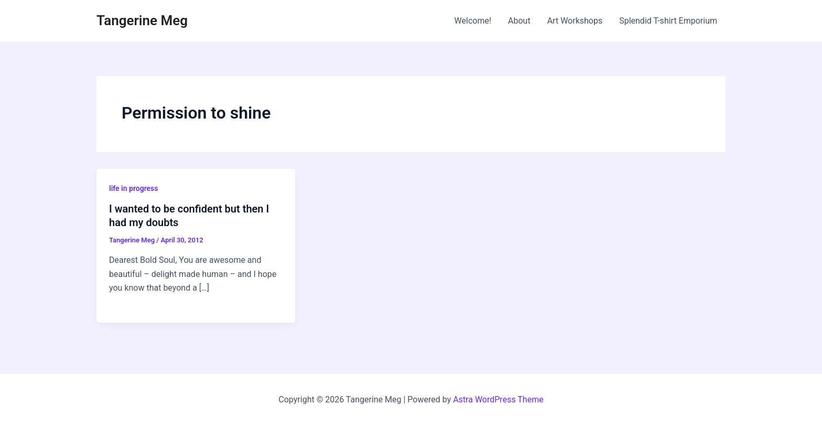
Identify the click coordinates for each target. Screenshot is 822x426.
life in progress (133, 188)
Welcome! (473, 21)
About (519, 21)
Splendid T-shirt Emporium (668, 21)
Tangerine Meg (142, 20)
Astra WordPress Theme (498, 399)
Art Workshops (575, 21)
